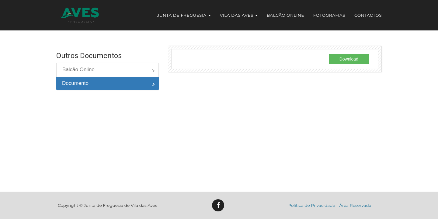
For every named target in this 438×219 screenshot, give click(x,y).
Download (348, 59)
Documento (75, 83)
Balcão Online (285, 15)
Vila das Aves (239, 15)
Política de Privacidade (311, 205)
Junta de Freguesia (184, 15)
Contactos (368, 15)
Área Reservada (355, 205)
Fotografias (329, 15)
